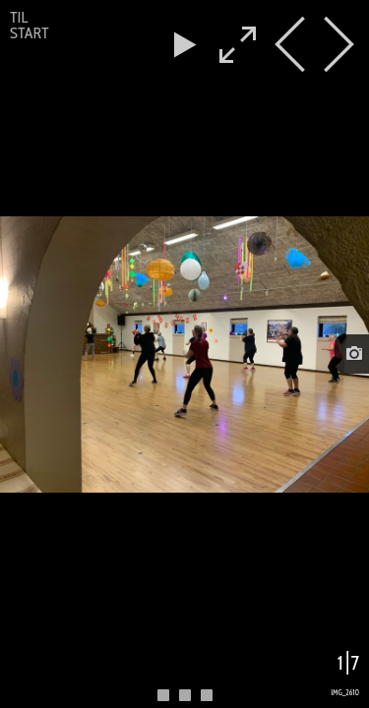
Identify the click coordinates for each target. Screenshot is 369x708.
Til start (29, 25)
